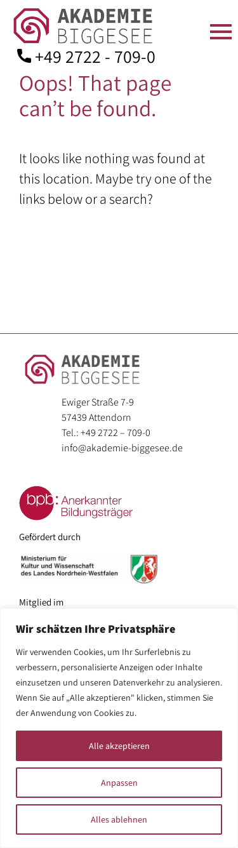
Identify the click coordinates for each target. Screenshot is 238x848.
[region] (119, 728)
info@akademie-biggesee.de (122, 447)
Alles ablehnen (119, 819)
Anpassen (119, 782)
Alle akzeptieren (119, 746)
